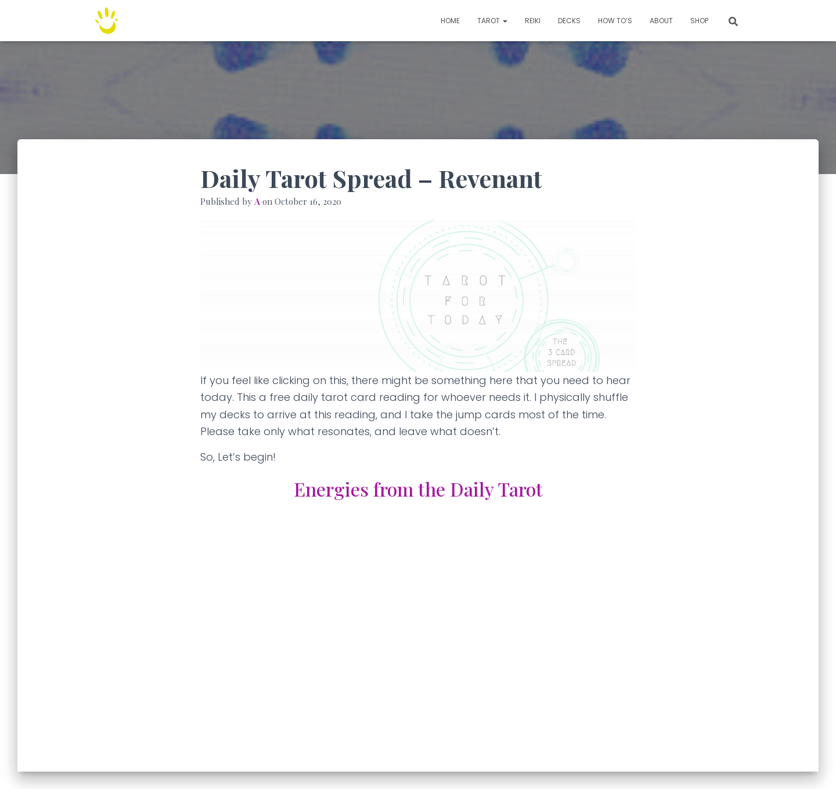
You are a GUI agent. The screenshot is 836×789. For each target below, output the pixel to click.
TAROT (492, 21)
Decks (569, 21)
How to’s (615, 21)
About (661, 21)
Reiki (532, 21)
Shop (699, 21)
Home (450, 21)
